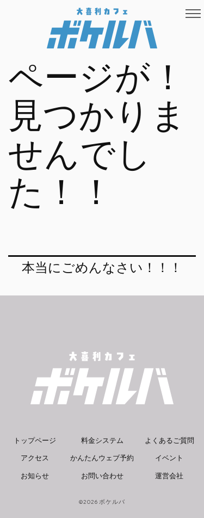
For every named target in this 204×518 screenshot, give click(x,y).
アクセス (35, 458)
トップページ (35, 440)
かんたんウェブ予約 (102, 458)
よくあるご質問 (169, 440)
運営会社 (169, 476)
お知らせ (35, 476)
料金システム (102, 440)
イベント (169, 458)
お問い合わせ (102, 476)
